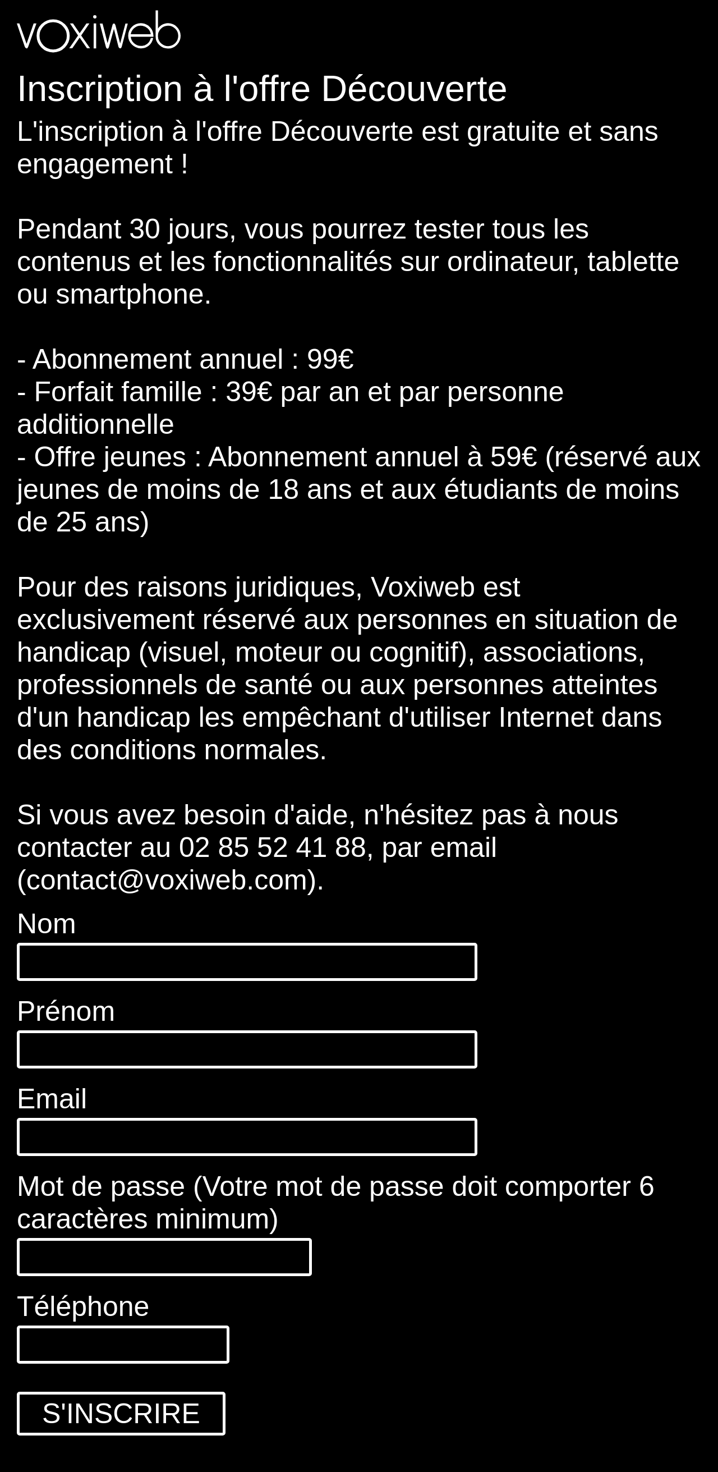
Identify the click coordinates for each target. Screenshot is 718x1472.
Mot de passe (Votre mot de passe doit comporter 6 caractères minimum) (336, 1203)
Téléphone (83, 1306)
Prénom (66, 1011)
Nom (46, 923)
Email (52, 1099)
